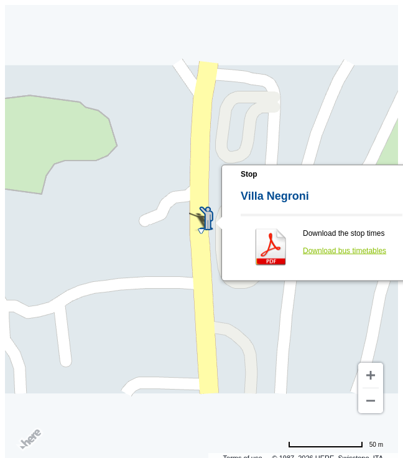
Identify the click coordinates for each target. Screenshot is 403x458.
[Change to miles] (335, 444)
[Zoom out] (370, 400)
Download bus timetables (344, 250)
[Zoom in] (370, 375)
